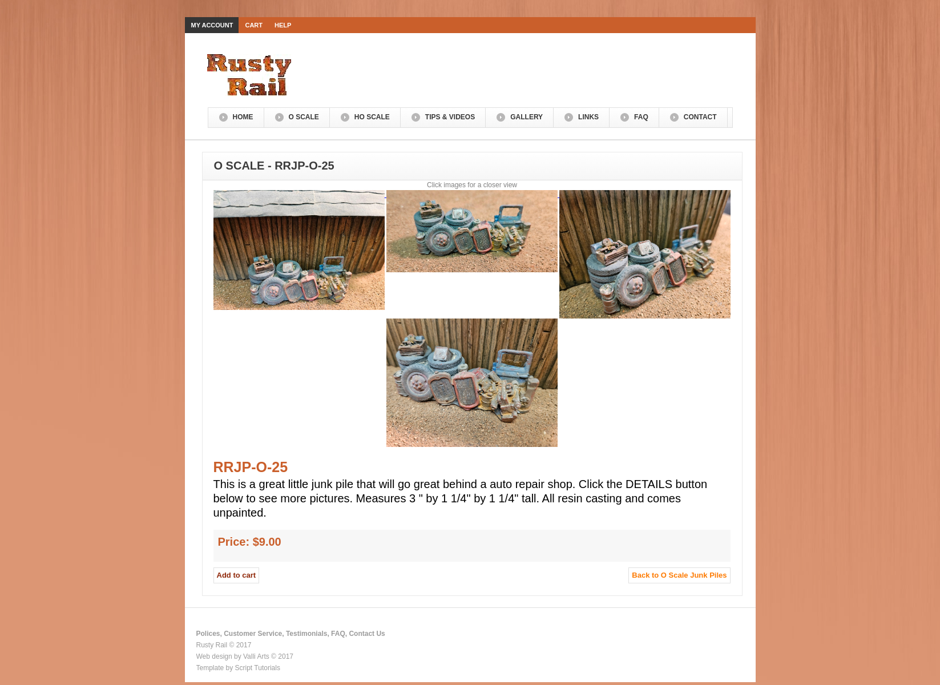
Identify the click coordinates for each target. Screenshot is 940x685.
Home (243, 117)
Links (588, 117)
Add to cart (236, 575)
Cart (254, 25)
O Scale (304, 117)
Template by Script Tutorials (238, 668)
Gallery (526, 117)
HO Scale (372, 117)
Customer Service (253, 634)
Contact (700, 117)
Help (283, 25)
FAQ (641, 117)
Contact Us (367, 634)
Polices (208, 634)
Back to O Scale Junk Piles (679, 575)
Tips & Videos (450, 117)
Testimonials (306, 634)
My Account (212, 25)
